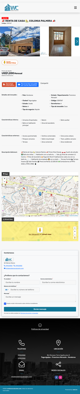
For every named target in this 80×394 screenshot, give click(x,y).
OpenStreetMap (74, 215)
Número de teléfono (10, 286)
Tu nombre (7, 279)
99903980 (9, 265)
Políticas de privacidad (40, 329)
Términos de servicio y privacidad (29, 313)
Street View (10, 62)
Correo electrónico (47, 279)
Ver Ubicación (34, 234)
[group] (20, 41)
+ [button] (4, 178)
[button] (26, 54)
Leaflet (62, 215)
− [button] (4, 181)
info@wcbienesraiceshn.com (15, 268)
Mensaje (7, 293)
